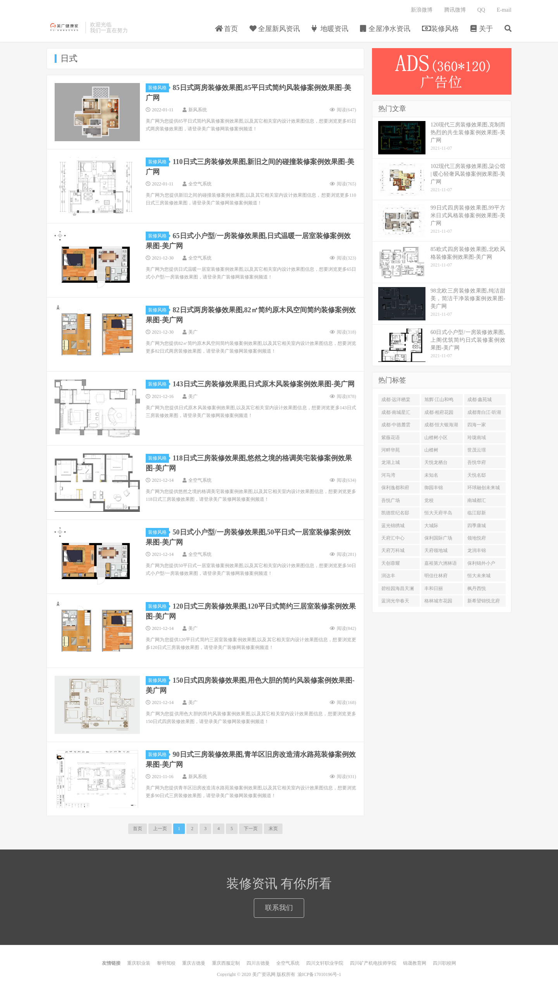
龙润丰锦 (476, 550)
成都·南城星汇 (395, 412)
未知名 (431, 475)
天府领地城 (436, 550)
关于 (481, 29)
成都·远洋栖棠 (395, 399)
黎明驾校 (166, 963)
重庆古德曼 (193, 963)
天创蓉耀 (390, 563)
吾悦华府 (476, 462)
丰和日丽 (433, 588)
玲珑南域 (476, 437)
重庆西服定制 (226, 963)
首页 (226, 29)
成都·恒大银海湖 (441, 424)
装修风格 (440, 29)
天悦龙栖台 (436, 462)
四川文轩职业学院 (324, 963)
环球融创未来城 (483, 487)
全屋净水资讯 (385, 29)
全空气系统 (288, 963)
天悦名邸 (476, 475)
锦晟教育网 (414, 963)
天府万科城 (393, 550)
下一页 (251, 828)
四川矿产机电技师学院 (373, 963)
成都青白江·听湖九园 (484, 414)
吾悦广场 (390, 500)
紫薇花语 (390, 437)
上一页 (160, 828)
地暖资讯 (330, 29)
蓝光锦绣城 (393, 525)
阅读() (343, 109)
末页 (273, 828)
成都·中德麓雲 (395, 424)
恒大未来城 (479, 575)
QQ (481, 10)
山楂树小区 (436, 437)
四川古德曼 (258, 963)
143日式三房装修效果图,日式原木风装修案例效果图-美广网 (264, 384)
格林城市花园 (438, 601)
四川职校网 (444, 963)
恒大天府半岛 (438, 513)
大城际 (431, 525)
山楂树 (431, 450)
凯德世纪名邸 (395, 513)
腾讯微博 (455, 10)
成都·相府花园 (438, 412)
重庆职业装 (138, 963)
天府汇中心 (393, 538)
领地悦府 (476, 538)
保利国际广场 (438, 538)
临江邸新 (476, 513)
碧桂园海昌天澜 (397, 588)
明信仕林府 (436, 575)
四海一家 (476, 424)
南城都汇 (476, 500)
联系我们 (279, 908)
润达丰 (388, 575)
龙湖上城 (390, 462)
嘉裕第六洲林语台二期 (440, 565)
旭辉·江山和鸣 (438, 399)
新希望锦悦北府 (483, 601)
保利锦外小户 (481, 563)
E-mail (504, 10)
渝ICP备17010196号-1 (319, 974)
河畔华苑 (390, 450)
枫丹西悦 (476, 588)
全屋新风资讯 (275, 29)
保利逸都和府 (395, 487)
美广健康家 (63, 27)
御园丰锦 (433, 487)
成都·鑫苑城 (479, 399)
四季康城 (476, 525)
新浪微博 (421, 10)
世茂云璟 (476, 450)
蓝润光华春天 (395, 601)
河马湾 (388, 475)
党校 (429, 500)
